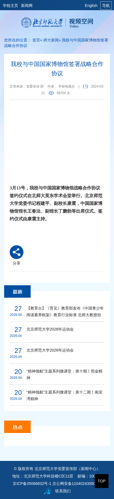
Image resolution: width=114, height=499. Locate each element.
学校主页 (10, 5)
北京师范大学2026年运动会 (50, 329)
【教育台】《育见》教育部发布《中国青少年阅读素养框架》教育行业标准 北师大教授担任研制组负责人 (65, 312)
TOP (102, 481)
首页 (36, 40)
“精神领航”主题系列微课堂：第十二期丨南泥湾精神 (64, 395)
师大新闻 (51, 40)
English (91, 5)
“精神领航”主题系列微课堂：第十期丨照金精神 (64, 374)
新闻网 (27, 5)
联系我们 (63, 491)
